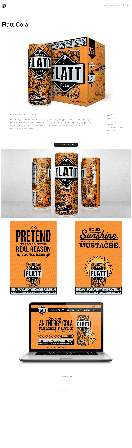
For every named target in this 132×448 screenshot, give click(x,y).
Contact (113, 5)
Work (105, 5)
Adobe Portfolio (69, 391)
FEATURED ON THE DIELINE (66, 145)
